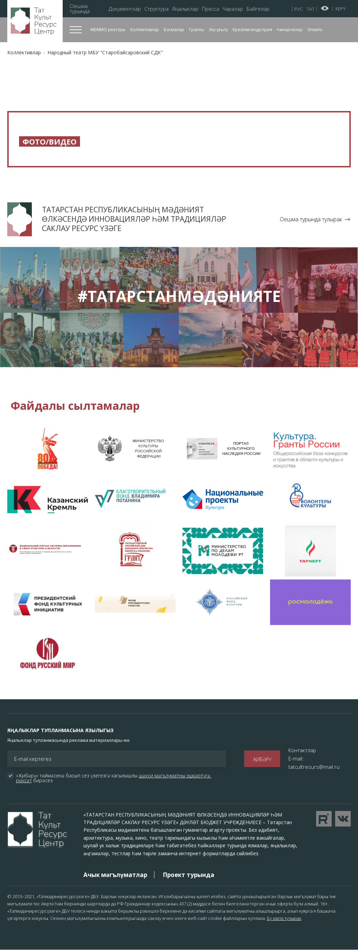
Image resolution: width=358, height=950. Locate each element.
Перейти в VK (343, 819)
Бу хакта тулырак (284, 918)
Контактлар (302, 750)
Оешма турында (80, 9)
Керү (340, 9)
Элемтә (314, 30)
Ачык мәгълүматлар (115, 874)
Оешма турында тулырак (311, 219)
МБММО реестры (107, 30)
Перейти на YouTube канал (324, 819)
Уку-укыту (218, 30)
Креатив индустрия (252, 30)
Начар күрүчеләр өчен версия (325, 8)
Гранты (196, 30)
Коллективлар (144, 30)
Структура (156, 9)
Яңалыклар (185, 9)
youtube (179, 321)
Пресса (210, 9)
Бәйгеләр (258, 9)
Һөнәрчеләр (290, 30)
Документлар (125, 9)
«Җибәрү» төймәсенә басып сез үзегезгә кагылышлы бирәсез (114, 778)
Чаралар (233, 9)
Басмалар (174, 30)
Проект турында (188, 874)
